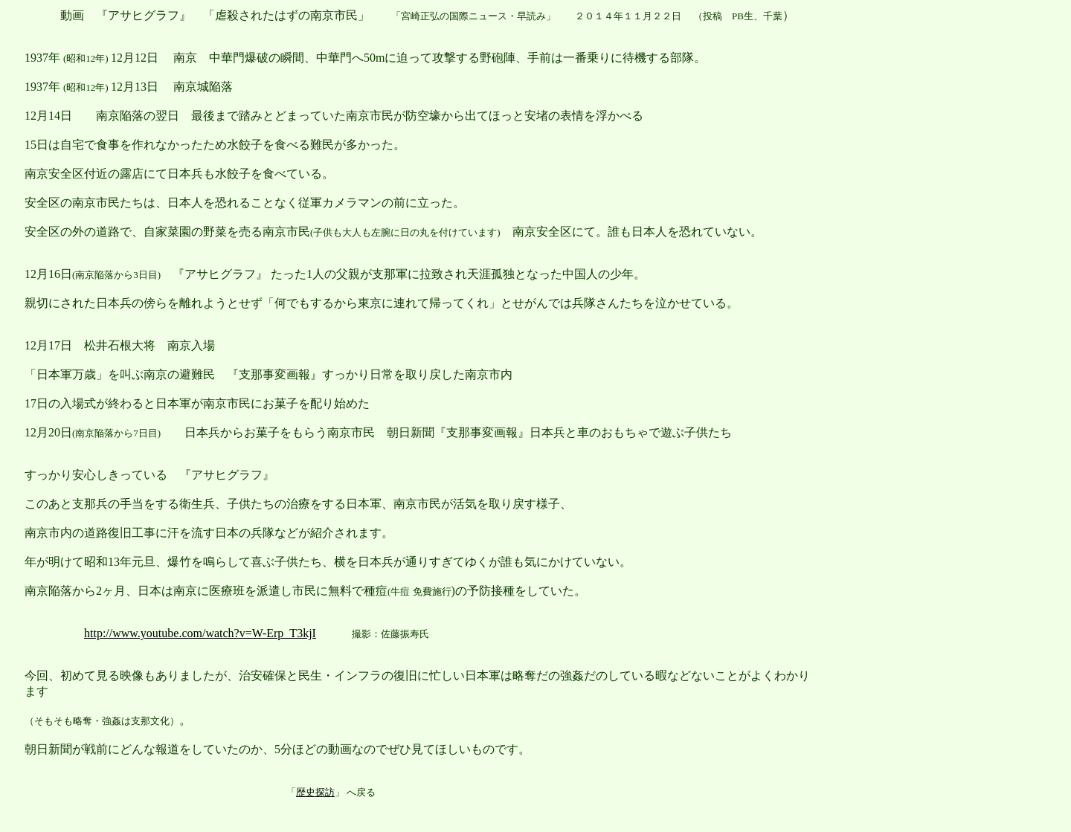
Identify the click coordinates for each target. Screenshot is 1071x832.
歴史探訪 (315, 792)
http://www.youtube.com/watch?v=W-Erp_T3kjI (200, 633)
